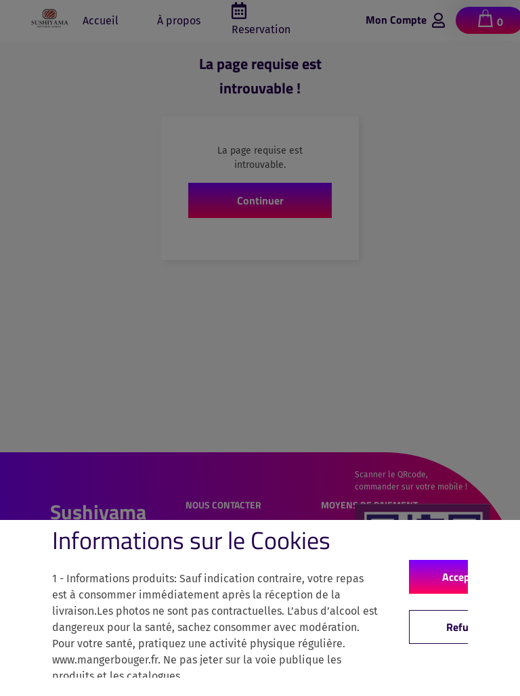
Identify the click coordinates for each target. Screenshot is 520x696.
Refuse (462, 627)
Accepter (462, 577)
